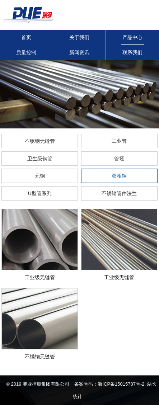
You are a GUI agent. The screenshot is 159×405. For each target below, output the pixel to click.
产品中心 (132, 37)
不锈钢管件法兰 (119, 193)
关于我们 (79, 37)
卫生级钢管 (39, 158)
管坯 (119, 158)
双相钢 (119, 176)
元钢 (40, 176)
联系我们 (132, 52)
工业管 (119, 141)
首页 (26, 37)
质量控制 (26, 52)
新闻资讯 (79, 52)
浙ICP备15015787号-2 (121, 384)
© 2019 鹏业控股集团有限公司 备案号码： (52, 384)
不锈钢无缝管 (40, 141)
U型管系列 (40, 193)
